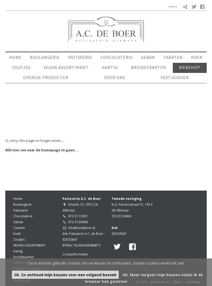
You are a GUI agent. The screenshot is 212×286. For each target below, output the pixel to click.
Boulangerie (22, 204)
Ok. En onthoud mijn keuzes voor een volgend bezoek (65, 274)
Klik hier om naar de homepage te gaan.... (42, 150)
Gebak (18, 222)
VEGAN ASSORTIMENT (29, 245)
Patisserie (20, 210)
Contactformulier (75, 254)
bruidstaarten (23, 257)
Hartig (18, 251)
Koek (17, 233)
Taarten (19, 228)
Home (18, 198)
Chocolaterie (23, 216)
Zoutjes (19, 239)
